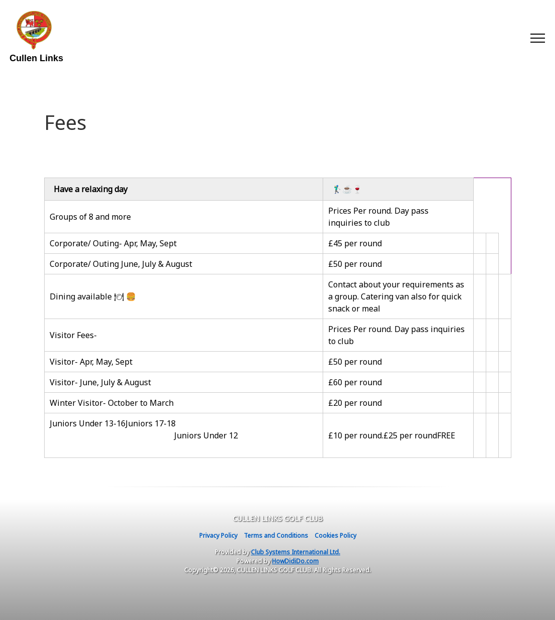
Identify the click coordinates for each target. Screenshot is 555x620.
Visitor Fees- (73, 335)
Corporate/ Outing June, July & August (121, 263)
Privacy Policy (218, 535)
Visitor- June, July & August (100, 382)
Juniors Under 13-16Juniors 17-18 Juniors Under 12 (183, 435)
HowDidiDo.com (295, 561)
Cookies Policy (335, 535)
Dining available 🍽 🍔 (93, 296)
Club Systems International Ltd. (295, 552)
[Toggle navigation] (537, 38)
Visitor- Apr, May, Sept (92, 361)
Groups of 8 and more (90, 216)
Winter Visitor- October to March (112, 402)
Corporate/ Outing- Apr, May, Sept (113, 243)
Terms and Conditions (276, 535)
